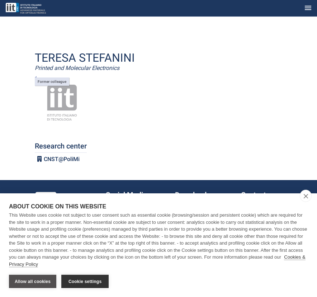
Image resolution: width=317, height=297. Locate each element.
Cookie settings (84, 281)
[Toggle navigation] (308, 8)
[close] (306, 196)
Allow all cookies (33, 281)
